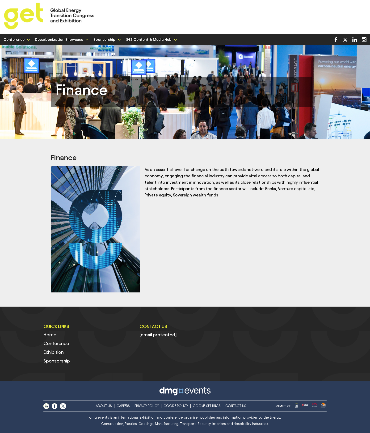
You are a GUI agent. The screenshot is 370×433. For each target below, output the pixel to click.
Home (49, 334)
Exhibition (53, 352)
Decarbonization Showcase (61, 39)
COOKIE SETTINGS (207, 406)
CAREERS (123, 406)
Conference (16, 39)
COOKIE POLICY (176, 406)
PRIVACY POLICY (147, 406)
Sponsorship (106, 39)
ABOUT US (104, 406)
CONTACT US (235, 406)
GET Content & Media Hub (151, 39)
